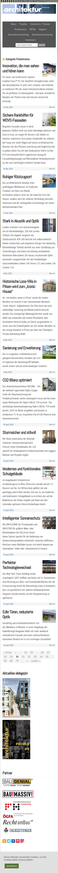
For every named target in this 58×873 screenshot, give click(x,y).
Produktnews (20, 29)
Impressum (30, 39)
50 (5, 661)
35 (47, 656)
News (13, 24)
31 (23, 656)
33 (35, 656)
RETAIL (33, 29)
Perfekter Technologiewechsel (16, 565)
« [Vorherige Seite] (15, 652)
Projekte (23, 24)
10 (25, 652)
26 (42, 652)
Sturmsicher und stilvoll (19, 432)
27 (48, 652)
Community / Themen (40, 24)
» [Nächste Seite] (27, 661)
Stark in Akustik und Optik (20, 221)
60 (11, 661)
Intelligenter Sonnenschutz (21, 518)
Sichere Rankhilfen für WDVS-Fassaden (17, 117)
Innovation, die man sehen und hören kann (20, 68)
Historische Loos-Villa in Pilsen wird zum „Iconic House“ (19, 286)
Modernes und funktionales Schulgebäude (21, 471)
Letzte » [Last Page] (35, 661)
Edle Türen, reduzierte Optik (17, 614)
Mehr (51, 107)
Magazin (43, 29)
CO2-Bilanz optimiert (17, 380)
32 (29, 656)
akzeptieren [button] (11, 866)
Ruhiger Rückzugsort (17, 176)
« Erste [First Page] (8, 652)
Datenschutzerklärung (42, 34)
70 (17, 661)
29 (11, 656)
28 (5, 656)
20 (31, 652)
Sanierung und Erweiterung (21, 348)
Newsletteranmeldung (18, 34)
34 (41, 656)
